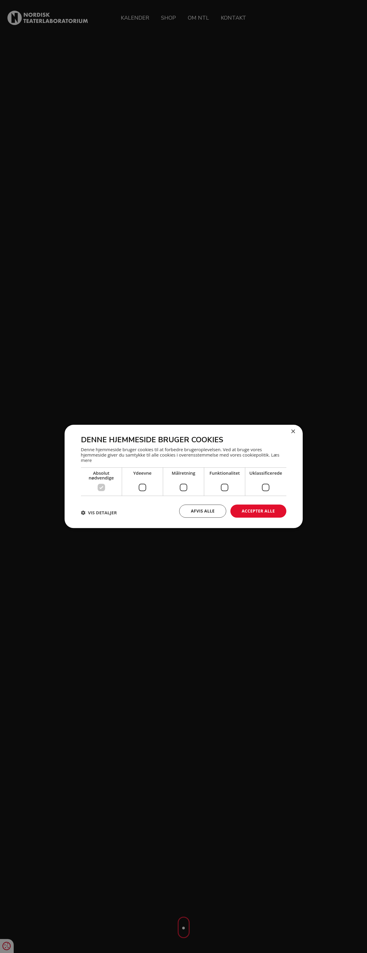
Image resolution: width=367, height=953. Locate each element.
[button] (99, 512)
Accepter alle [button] (258, 511)
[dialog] (183, 476)
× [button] (293, 431)
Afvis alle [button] (203, 511)
